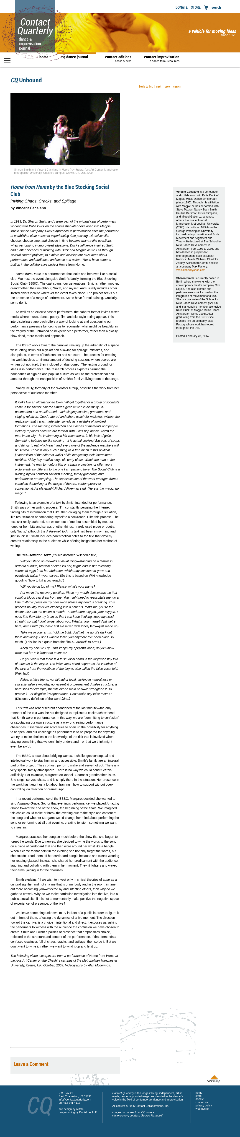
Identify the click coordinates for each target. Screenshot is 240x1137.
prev (166, 86)
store (199, 1096)
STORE (196, 7)
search (216, 7)
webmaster (202, 1108)
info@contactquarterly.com (75, 1099)
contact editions (116, 58)
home (43, 57)
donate (200, 1099)
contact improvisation (161, 58)
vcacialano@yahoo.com (190, 270)
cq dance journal (74, 57)
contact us (202, 1102)
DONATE (182, 7)
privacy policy (204, 1105)
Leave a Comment (31, 1064)
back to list (145, 86)
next (157, 86)
